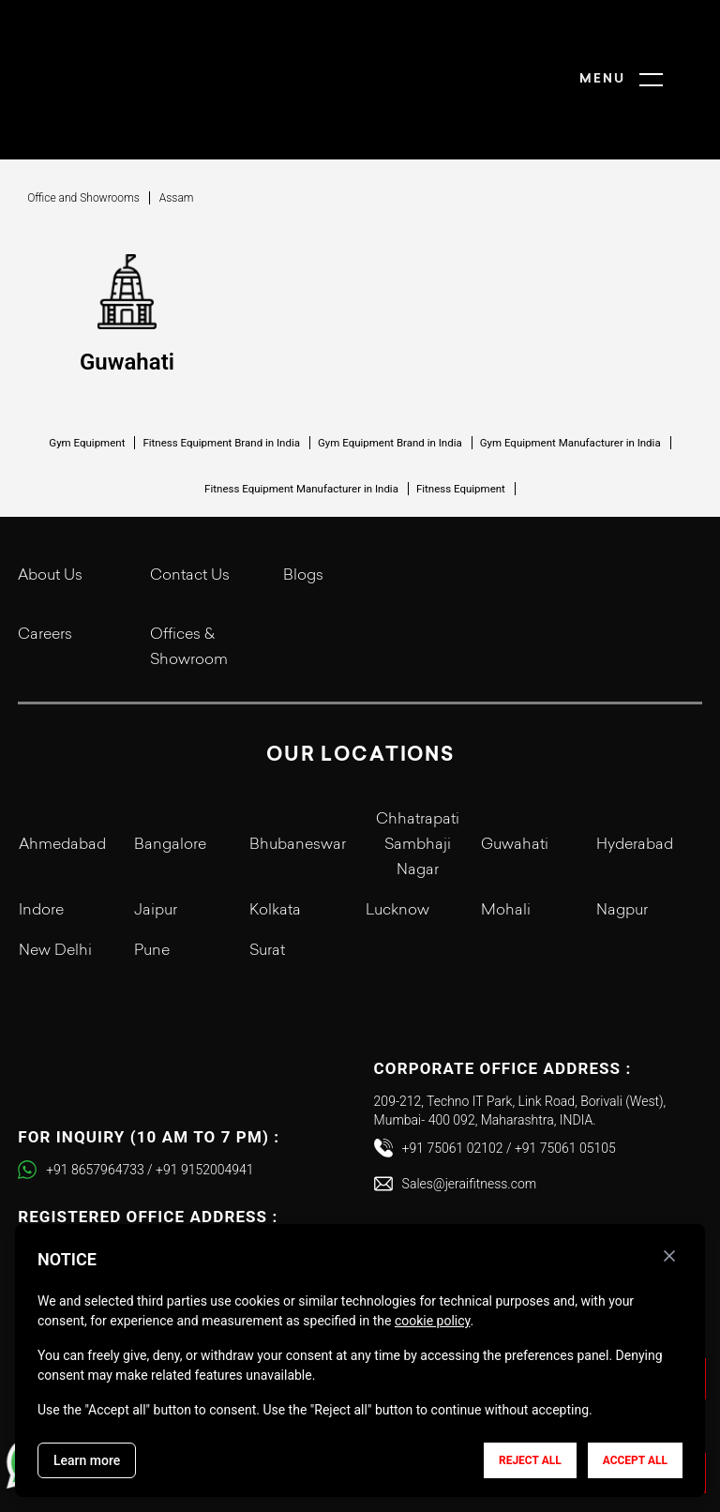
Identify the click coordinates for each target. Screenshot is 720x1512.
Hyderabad (634, 773)
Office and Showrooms (83, 126)
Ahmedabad (62, 773)
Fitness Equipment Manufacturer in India (301, 417)
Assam (176, 126)
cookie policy (433, 1320)
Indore (41, 839)
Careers (45, 563)
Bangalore (170, 773)
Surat (267, 879)
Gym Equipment (87, 371)
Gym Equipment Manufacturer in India (570, 371)
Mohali (506, 839)
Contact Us (190, 504)
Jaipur (155, 839)
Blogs (303, 504)
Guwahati (514, 773)
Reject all (530, 1460)
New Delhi (55, 879)
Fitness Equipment (460, 417)
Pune (152, 879)
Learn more (86, 1460)
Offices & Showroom (189, 576)
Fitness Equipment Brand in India (221, 371)
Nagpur (622, 839)
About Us (50, 504)
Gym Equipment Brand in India (390, 371)
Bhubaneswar (297, 773)
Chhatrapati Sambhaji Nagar (417, 774)
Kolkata (275, 839)
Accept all (635, 1460)
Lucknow (397, 839)
